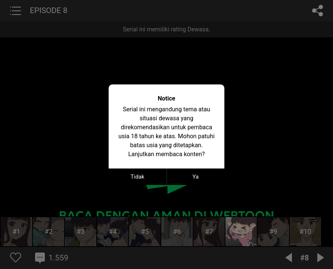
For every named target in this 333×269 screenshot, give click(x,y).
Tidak (137, 176)
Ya (195, 176)
